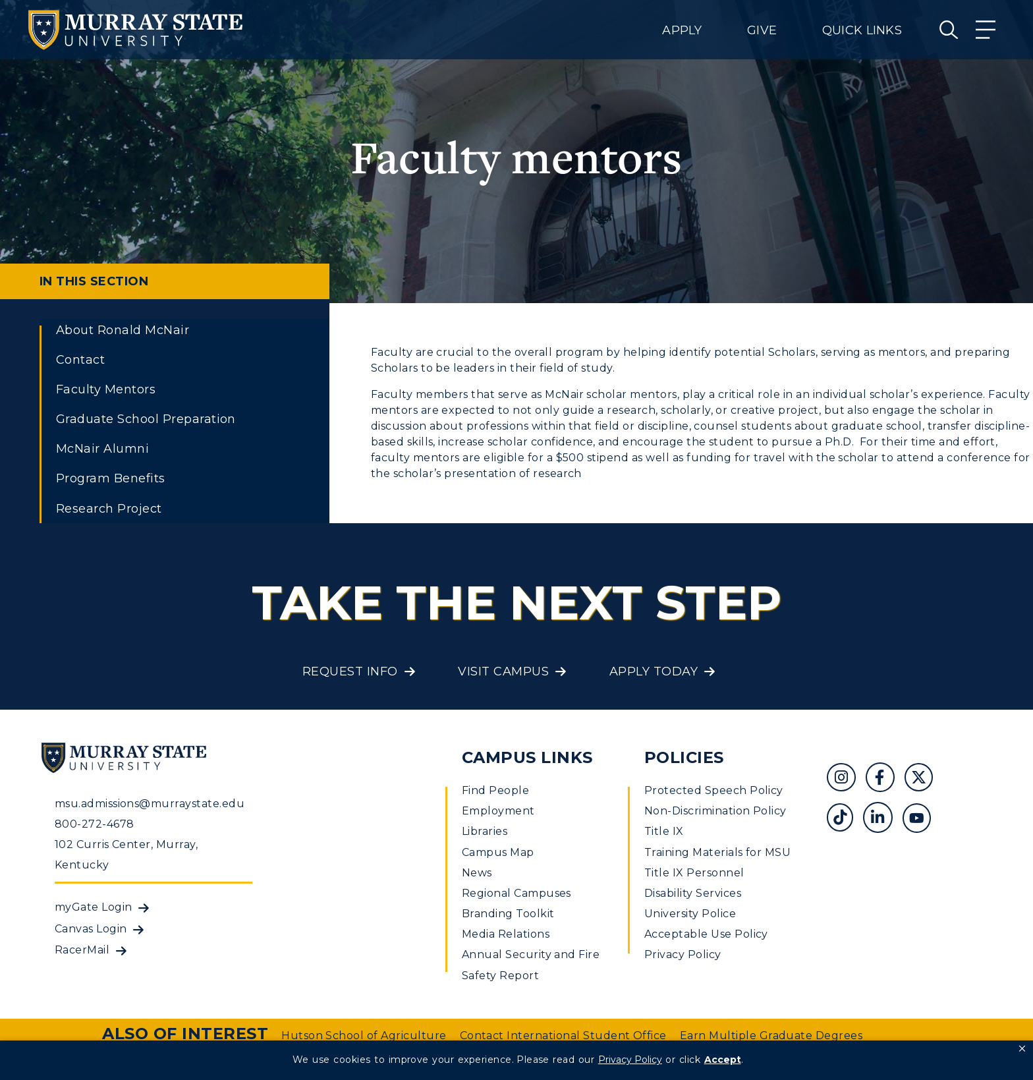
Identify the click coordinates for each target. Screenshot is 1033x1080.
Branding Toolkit (508, 913)
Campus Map (498, 852)
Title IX (664, 831)
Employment (498, 811)
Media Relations (505, 934)
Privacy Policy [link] (630, 1060)
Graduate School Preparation (146, 419)
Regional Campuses (516, 893)
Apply (682, 30)
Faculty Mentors (105, 389)
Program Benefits (110, 478)
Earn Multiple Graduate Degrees (771, 1035)
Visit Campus (503, 671)
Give (762, 30)
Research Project (109, 508)
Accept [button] (722, 1060)
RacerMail (82, 950)
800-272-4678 (94, 824)
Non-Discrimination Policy (715, 811)
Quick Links (862, 30)
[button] (1022, 1049)
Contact (80, 360)
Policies (684, 757)
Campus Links (527, 757)
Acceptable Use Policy (706, 934)
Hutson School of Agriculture (363, 1035)
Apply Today (653, 671)
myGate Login (93, 907)
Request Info (350, 671)
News (477, 873)
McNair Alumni (102, 448)
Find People (495, 790)
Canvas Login (91, 929)
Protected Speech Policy (713, 790)
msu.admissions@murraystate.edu (149, 803)
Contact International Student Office (563, 1035)
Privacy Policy (682, 954)
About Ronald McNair (122, 330)
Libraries (484, 831)
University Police (690, 913)
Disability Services (692, 893)
